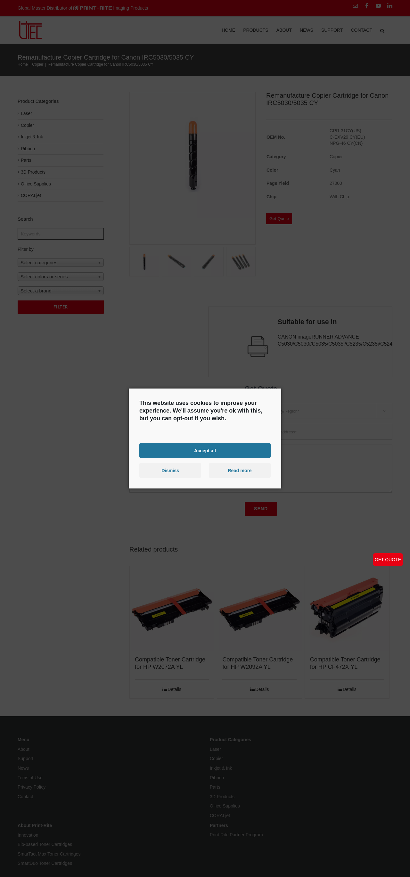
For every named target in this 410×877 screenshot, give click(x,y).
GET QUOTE (388, 559)
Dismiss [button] (170, 470)
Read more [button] (239, 470)
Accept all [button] (205, 450)
